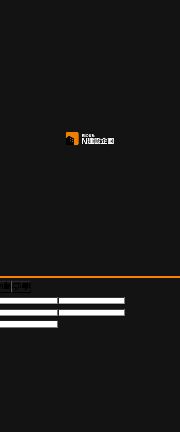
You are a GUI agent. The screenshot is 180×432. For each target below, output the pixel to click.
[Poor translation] (21, 287)
